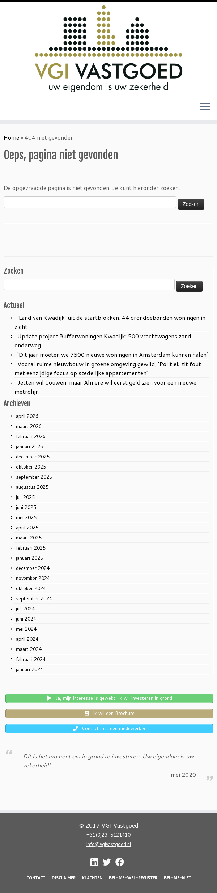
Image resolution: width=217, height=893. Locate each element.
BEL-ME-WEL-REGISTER (133, 878)
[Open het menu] (205, 107)
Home (11, 137)
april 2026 (27, 416)
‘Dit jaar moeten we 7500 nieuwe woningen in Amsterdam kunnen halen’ (112, 354)
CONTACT (35, 878)
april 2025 (27, 527)
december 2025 (33, 456)
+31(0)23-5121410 (108, 834)
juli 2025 (25, 497)
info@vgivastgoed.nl (108, 844)
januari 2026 (29, 446)
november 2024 (33, 578)
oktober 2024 (31, 588)
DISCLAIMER (64, 878)
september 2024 (34, 598)
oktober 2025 (31, 467)
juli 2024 (25, 608)
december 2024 (33, 568)
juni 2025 (26, 507)
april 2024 (27, 639)
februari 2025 (31, 548)
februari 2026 (31, 436)
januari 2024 (29, 669)
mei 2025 (26, 517)
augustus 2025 (32, 487)
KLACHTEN (92, 878)
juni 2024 (26, 618)
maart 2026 (29, 426)
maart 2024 (29, 649)
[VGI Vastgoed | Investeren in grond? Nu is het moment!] (108, 48)
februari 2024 (31, 659)
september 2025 (34, 477)
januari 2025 (29, 558)
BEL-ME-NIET (177, 878)
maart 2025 (29, 537)
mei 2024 (26, 629)
